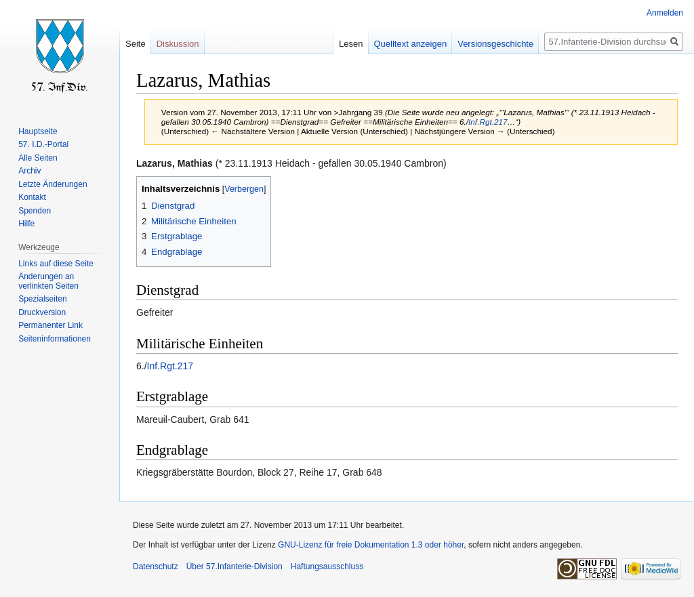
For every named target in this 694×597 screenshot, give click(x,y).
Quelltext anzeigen (410, 44)
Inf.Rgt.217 (487, 121)
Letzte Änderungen (52, 184)
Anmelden (665, 13)
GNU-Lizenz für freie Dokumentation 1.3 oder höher (371, 545)
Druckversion (42, 312)
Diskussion (178, 44)
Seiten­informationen (54, 339)
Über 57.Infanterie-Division (234, 566)
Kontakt (32, 197)
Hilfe (26, 223)
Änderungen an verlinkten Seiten (48, 281)
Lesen (351, 44)
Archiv (29, 171)
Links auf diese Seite (56, 263)
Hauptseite (37, 131)
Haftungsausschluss (327, 566)
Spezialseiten (42, 299)
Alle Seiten (37, 158)
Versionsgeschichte (495, 44)
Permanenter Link (50, 325)
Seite (135, 44)
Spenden (34, 210)
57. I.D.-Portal (43, 144)
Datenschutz (155, 566)
